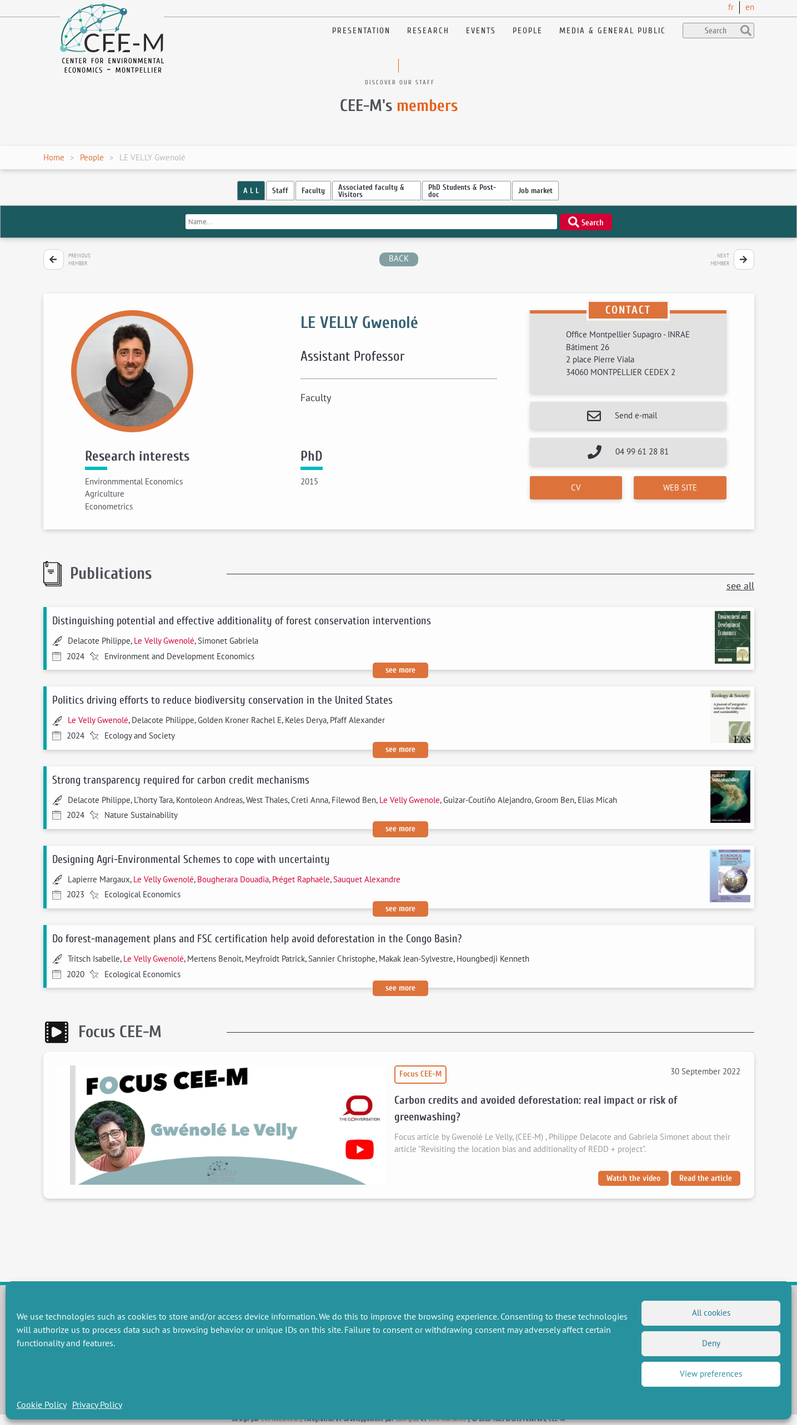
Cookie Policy (42, 1404)
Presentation (361, 31)
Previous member (79, 259)
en (749, 7)
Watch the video (633, 1178)
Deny (711, 1343)
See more (400, 670)
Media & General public (612, 31)
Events (481, 31)
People (528, 31)
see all (740, 585)
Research (428, 31)
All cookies (711, 1312)
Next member (719, 259)
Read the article (705, 1178)
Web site (680, 487)
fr (731, 7)
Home (53, 157)
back (399, 258)
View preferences (711, 1373)
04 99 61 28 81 (642, 451)
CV (576, 487)
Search (586, 222)
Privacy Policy (97, 1404)
